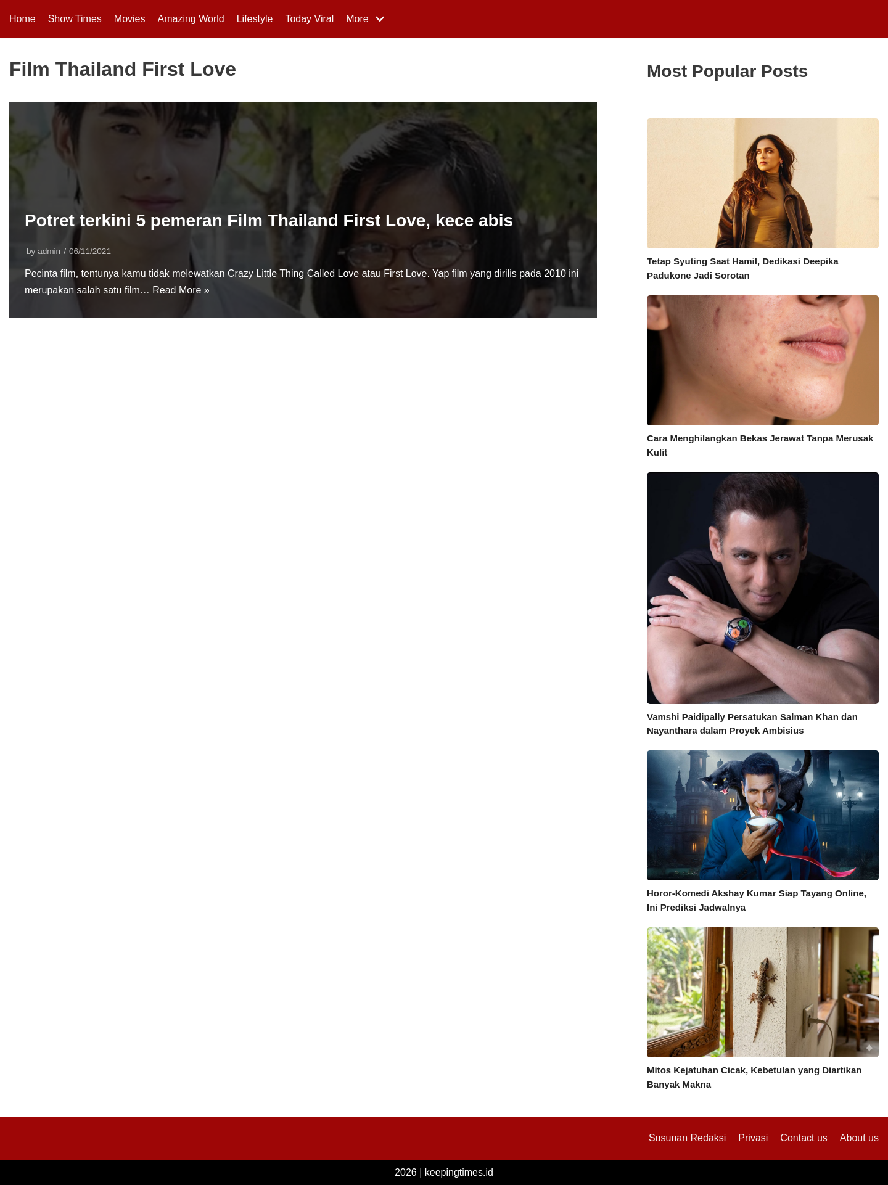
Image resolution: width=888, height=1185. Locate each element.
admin (49, 251)
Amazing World (191, 19)
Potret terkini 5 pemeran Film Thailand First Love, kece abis (269, 220)
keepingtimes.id (459, 1172)
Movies (130, 19)
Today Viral (309, 19)
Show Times (75, 19)
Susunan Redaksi (687, 1138)
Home (22, 19)
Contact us (803, 1138)
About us (859, 1138)
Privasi (753, 1138)
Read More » (181, 290)
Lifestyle (255, 19)
